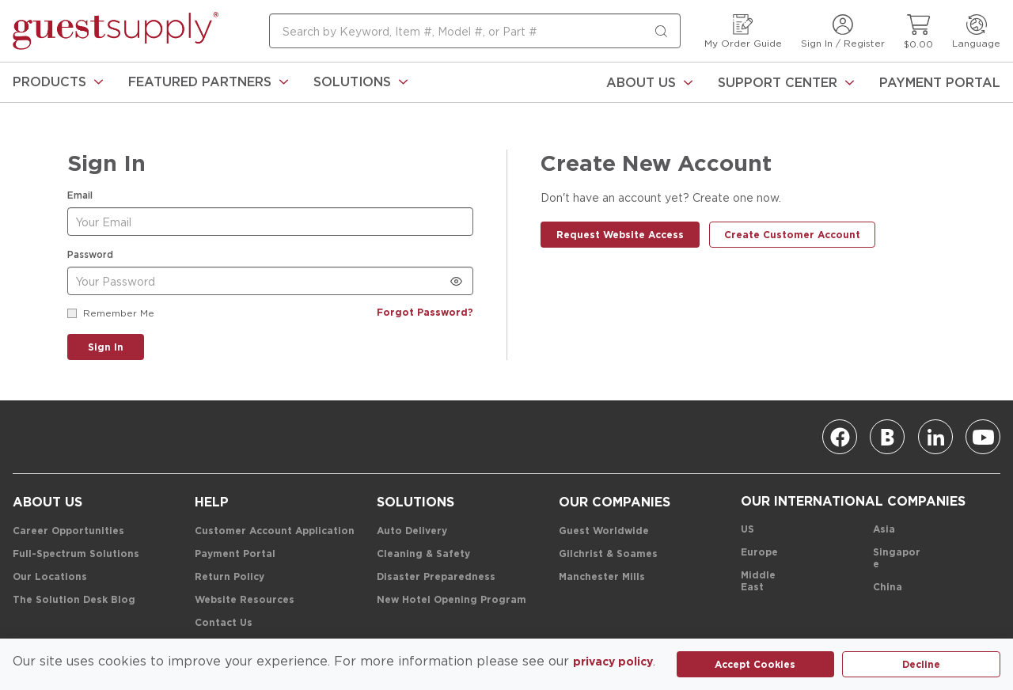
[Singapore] (897, 559)
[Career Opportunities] (68, 531)
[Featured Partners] (208, 82)
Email (80, 195)
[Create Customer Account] (792, 235)
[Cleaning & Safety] (423, 554)
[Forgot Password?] (425, 313)
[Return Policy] (229, 577)
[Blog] (887, 436)
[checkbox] (72, 313)
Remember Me (118, 313)
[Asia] (884, 530)
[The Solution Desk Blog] (74, 600)
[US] (747, 530)
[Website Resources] (244, 600)
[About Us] (649, 82)
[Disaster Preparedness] (436, 577)
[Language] (976, 31)
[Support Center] (786, 82)
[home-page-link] (115, 31)
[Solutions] (360, 82)
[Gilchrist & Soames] (608, 554)
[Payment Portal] (940, 82)
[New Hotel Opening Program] (451, 600)
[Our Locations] (50, 577)
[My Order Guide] (743, 31)
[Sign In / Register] (843, 31)
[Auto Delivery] (412, 531)
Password (90, 254)
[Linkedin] (935, 436)
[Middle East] (765, 581)
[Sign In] (105, 347)
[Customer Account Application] (275, 531)
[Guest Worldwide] (604, 531)
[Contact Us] (223, 623)
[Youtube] (983, 436)
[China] (887, 587)
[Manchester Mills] (602, 577)
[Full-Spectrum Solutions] (76, 554)
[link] (58, 82)
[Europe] (759, 553)
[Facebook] (839, 436)
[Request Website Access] (620, 235)
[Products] (58, 82)
